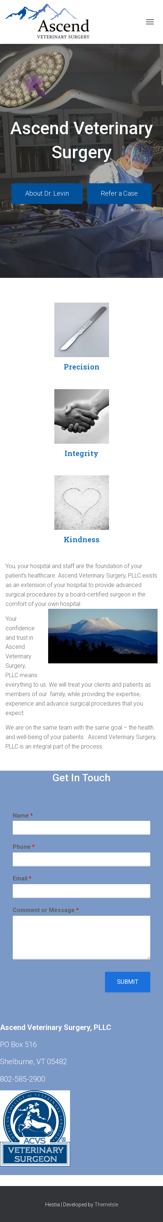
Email (22, 878)
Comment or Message (46, 910)
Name (23, 815)
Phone (24, 846)
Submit (127, 981)
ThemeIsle (106, 1204)
